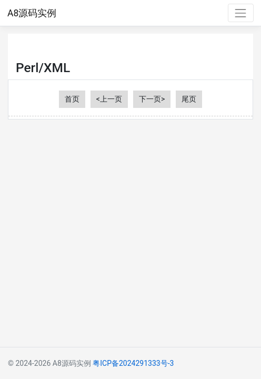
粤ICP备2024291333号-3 (133, 363)
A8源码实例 (31, 13)
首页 (72, 99)
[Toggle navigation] (241, 13)
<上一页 (109, 99)
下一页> (152, 99)
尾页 (189, 99)
